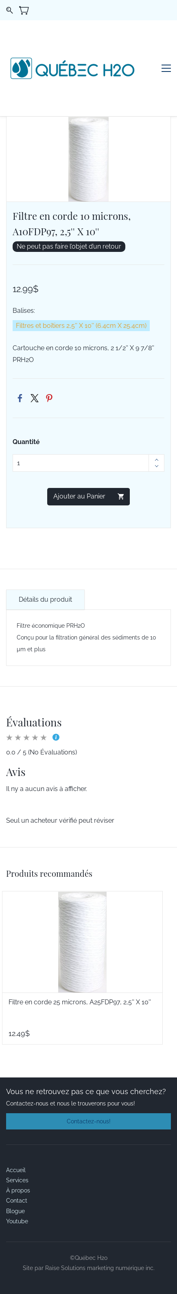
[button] (88, 1121)
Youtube (17, 1221)
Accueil (16, 1170)
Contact (16, 1200)
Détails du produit (45, 599)
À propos (18, 1190)
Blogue (15, 1211)
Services (17, 1180)
